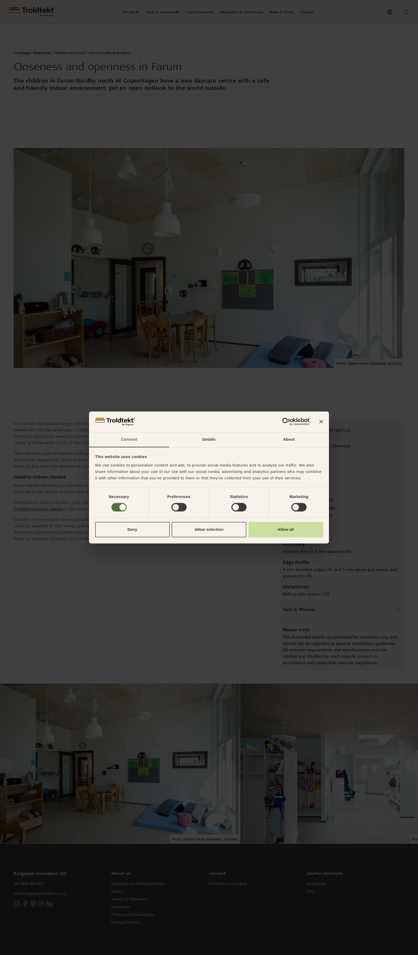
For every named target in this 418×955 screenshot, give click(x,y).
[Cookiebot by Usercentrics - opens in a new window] (286, 422)
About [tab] (289, 439)
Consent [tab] (129, 439)
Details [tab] (209, 439)
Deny (132, 529)
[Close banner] (321, 422)
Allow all (286, 529)
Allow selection (208, 529)
